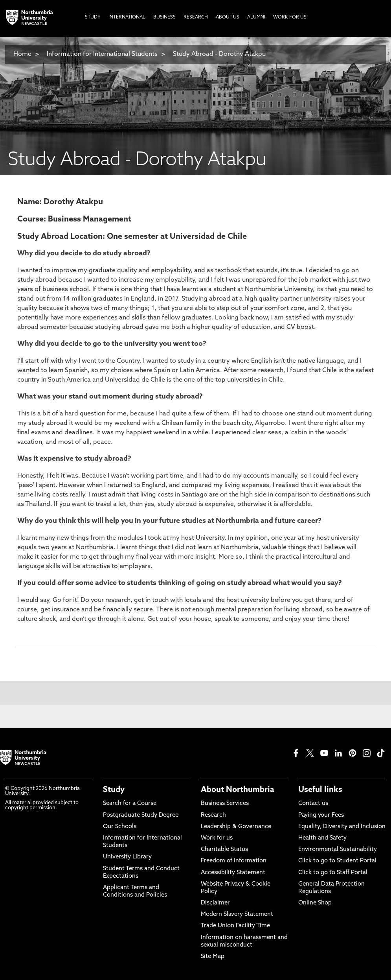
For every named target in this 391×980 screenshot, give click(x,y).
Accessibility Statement (233, 873)
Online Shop (315, 903)
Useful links (320, 790)
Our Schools (119, 827)
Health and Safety (322, 838)
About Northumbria (237, 790)
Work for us (217, 838)
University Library (127, 857)
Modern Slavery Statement (237, 914)
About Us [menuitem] (227, 17)
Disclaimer (215, 903)
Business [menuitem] (164, 17)
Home (22, 54)
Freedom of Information (233, 861)
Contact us (313, 804)
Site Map (212, 957)
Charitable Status (224, 850)
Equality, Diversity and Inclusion (341, 827)
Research (213, 815)
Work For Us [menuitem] (290, 17)
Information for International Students (102, 54)
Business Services (225, 804)
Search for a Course (129, 804)
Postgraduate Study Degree (140, 815)
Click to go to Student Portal (337, 861)
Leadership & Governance (236, 827)
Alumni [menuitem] (256, 17)
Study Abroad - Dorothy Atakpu (219, 54)
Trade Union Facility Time (235, 926)
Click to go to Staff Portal (332, 873)
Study (114, 790)
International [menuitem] (126, 17)
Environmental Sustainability (337, 850)
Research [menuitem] (196, 17)
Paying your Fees (321, 815)
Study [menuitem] (93, 17)
